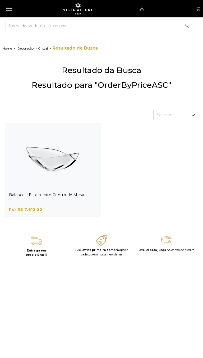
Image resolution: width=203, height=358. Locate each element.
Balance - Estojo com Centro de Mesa (46, 194)
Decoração (25, 48)
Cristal (43, 48)
